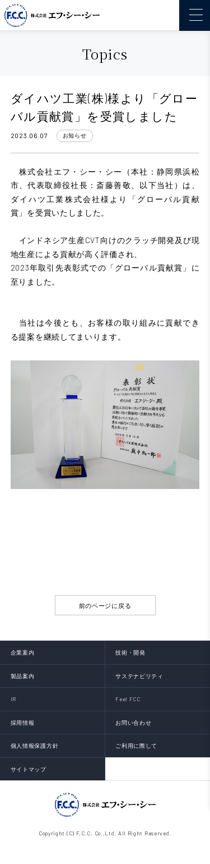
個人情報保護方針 (35, 745)
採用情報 (23, 722)
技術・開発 (130, 652)
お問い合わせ (133, 722)
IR (13, 699)
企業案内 (23, 652)
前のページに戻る (105, 605)
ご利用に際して (136, 745)
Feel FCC (128, 699)
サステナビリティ (139, 676)
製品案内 (23, 676)
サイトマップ (28, 769)
